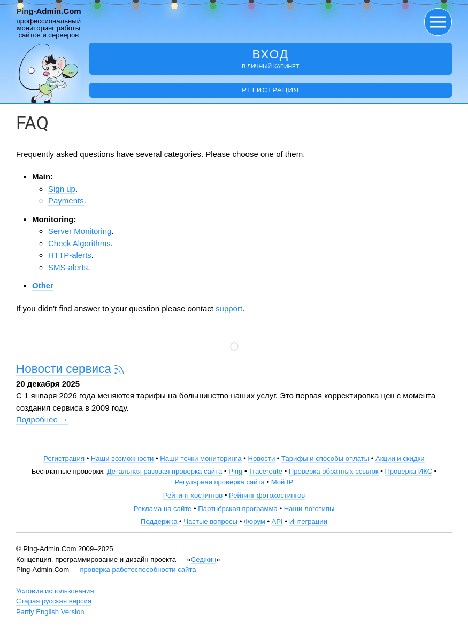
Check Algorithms (79, 243)
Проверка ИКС (408, 471)
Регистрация (270, 90)
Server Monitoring (79, 231)
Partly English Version (50, 612)
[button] (438, 22)
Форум (254, 521)
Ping (235, 471)
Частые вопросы (210, 521)
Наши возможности (122, 458)
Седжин (203, 559)
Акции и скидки (400, 458)
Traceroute (265, 471)
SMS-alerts (68, 267)
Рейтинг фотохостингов (267, 495)
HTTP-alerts (69, 255)
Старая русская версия (53, 601)
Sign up (61, 188)
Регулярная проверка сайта (220, 482)
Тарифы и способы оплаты (325, 458)
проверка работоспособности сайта (138, 570)
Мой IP (282, 482)
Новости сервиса (63, 368)
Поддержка (159, 521)
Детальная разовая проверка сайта (164, 471)
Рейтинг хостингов (193, 495)
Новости (261, 458)
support (229, 308)
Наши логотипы (309, 509)
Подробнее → (42, 419)
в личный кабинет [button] (270, 58)
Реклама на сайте (163, 509)
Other (42, 285)
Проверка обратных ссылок (334, 471)
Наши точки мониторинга (200, 458)
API (277, 521)
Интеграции (308, 521)
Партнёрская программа (238, 509)
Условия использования (55, 591)
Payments (66, 200)
